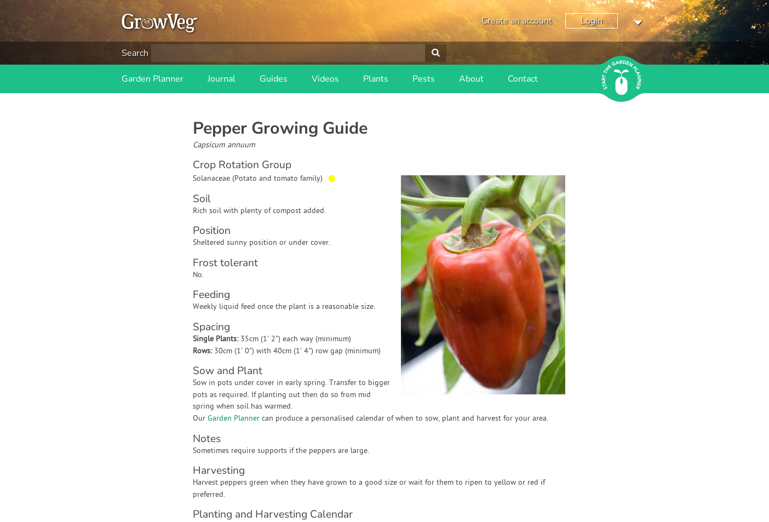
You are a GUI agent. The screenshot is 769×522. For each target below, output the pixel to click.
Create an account (516, 21)
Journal (222, 79)
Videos (325, 79)
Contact (523, 79)
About (471, 79)
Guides (274, 79)
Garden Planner (152, 79)
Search (135, 53)
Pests (423, 79)
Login (591, 21)
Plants (375, 79)
